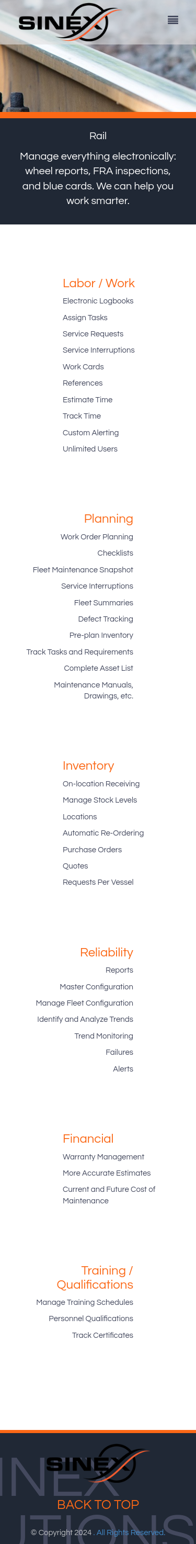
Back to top (98, 1505)
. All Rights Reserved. (130, 1533)
